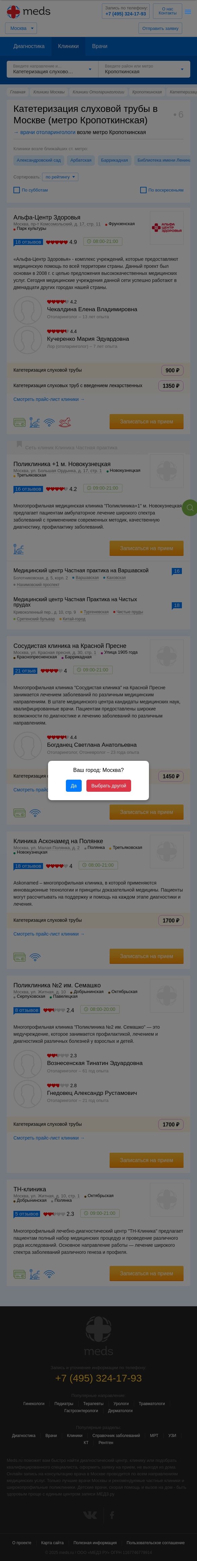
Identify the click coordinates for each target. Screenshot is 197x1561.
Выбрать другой (108, 785)
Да (74, 785)
